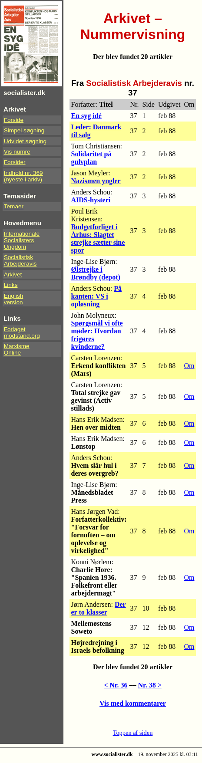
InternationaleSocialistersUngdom (22, 240)
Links (11, 285)
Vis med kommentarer (132, 703)
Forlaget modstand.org (22, 332)
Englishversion (13, 299)
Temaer (13, 206)
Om (189, 365)
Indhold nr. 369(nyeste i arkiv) (23, 176)
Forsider (15, 162)
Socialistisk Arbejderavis (20, 260)
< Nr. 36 (115, 685)
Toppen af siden (133, 732)
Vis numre (17, 151)
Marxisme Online (17, 349)
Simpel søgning (24, 130)
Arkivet (13, 274)
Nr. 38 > (150, 685)
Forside (13, 120)
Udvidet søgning (25, 141)
